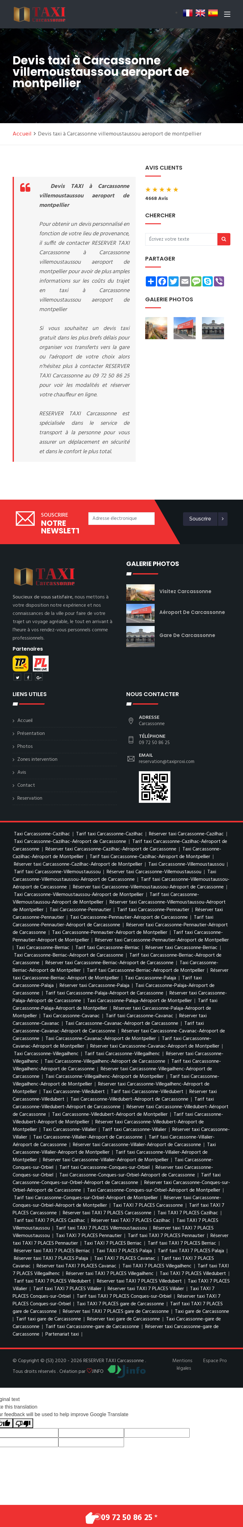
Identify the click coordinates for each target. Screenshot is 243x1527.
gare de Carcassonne (187, 635)
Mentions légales (182, 1365)
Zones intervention (37, 759)
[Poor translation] (23, 1423)
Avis (21, 772)
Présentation (31, 734)
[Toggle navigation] (227, 15)
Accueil (22, 134)
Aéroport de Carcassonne (192, 612)
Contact (26, 785)
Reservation (29, 798)
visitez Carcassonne (185, 591)
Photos (25, 746)
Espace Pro (215, 1361)
